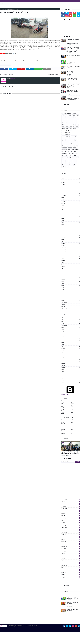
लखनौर (71, 155)
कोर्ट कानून (71, 201)
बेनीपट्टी (66, 145)
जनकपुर (63, 126)
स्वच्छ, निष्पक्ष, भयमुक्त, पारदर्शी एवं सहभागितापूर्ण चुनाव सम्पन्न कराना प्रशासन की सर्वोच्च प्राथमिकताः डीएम (73, 98)
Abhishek (13, 78)
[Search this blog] (68, 462)
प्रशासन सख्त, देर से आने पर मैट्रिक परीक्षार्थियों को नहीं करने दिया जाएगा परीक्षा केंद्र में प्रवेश (72, 73)
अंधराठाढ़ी (4, 9)
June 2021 (71, 520)
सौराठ (75, 164)
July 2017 (71, 574)
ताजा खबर (6, 64)
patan (63, 115)
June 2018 (71, 555)
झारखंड (67, 128)
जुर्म (73, 126)
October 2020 (71, 525)
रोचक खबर (67, 155)
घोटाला (74, 124)
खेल (71, 212)
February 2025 (71, 499)
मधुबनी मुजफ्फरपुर (64, 149)
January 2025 (71, 501)
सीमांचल (63, 164)
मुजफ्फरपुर (76, 149)
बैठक (69, 145)
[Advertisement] (70, 472)
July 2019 (71, 536)
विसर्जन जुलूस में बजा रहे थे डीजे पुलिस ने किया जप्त (73, 67)
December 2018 (71, 546)
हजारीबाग (63, 166)
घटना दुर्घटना (71, 216)
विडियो (63, 159)
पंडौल (71, 270)
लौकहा (70, 157)
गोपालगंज (71, 214)
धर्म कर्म (71, 138)
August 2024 (71, 503)
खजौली (71, 205)
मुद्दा (62, 151)
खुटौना (71, 209)
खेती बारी (71, 210)
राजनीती (73, 153)
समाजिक (71, 361)
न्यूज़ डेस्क (71, 266)
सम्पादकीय (71, 363)
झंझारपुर (77, 126)
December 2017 (71, 565)
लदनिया (75, 155)
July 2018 (71, 553)
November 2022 (71, 513)
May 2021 (71, 522)
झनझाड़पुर (63, 128)
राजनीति (69, 153)
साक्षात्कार (71, 365)
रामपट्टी (76, 153)
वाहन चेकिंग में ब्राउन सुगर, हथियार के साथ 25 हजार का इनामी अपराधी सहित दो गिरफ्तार (73, 79)
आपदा (75, 117)
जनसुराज (67, 126)
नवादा (74, 138)
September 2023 (71, 511)
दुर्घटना (75, 136)
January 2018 (71, 563)
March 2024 (71, 506)
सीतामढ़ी (71, 371)
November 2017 (71, 567)
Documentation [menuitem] (30, 4)
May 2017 (71, 577)
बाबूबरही (71, 143)
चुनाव (77, 124)
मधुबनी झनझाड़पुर (64, 147)
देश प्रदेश (63, 138)
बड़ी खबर (63, 143)
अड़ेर (66, 115)
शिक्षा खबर (69, 159)
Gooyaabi (19, 630)
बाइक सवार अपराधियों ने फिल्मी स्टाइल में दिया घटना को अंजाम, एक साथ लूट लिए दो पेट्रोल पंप (70, 453)
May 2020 (71, 529)
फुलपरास (71, 281)
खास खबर (71, 207)
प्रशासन (71, 277)
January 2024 (71, 510)
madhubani (69, 113)
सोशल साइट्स (71, 164)
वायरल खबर (77, 157)
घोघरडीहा (70, 124)
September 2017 (71, 570)
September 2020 (71, 527)
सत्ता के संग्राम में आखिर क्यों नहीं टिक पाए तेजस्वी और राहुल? (73, 610)
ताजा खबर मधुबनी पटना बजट (66, 136)
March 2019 (71, 541)
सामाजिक (71, 367)
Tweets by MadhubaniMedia (66, 594)
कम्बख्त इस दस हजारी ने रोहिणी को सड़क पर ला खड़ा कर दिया (73, 56)
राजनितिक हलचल (64, 153)
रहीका (68, 151)
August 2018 (71, 551)
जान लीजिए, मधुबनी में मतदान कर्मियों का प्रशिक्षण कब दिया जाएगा (73, 85)
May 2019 (71, 537)
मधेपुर (73, 149)
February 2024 (71, 508)
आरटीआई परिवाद (71, 195)
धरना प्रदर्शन (67, 138)
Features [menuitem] (16, 4)
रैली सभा (63, 155)
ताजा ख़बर (63, 130)
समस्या (10, 64)
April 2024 (71, 504)
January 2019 (71, 544)
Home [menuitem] (12, 4)
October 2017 (71, 569)
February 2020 (71, 530)
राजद (71, 151)
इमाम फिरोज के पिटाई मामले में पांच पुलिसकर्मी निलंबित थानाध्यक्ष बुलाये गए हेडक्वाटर (72, 604)
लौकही (73, 157)
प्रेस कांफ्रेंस (71, 279)
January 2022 (71, 518)
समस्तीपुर (71, 357)
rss (71, 430)
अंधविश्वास (63, 117)
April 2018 (71, 558)
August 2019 (71, 534)
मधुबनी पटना (70, 147)
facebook (63, 419)
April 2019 (71, 539)
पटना (71, 268)
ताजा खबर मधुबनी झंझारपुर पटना (66, 132)
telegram (63, 432)
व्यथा (66, 159)
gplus (72, 422)
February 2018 (71, 562)
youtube (72, 433)
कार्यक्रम (71, 199)
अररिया (72, 117)
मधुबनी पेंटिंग (74, 147)
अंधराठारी (73, 115)
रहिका (65, 151)
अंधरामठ (77, 115)
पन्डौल (71, 272)
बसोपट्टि (67, 143)
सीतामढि (71, 369)
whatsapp (63, 423)
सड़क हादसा (74, 159)
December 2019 (71, 532)
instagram (63, 422)
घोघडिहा (63, 124)
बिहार (62, 145)
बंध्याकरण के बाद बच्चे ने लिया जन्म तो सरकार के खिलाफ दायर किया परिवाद (72, 61)
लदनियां (63, 157)
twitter (72, 419)
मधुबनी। (69, 149)
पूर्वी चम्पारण (71, 275)
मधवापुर (72, 145)
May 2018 (71, 556)
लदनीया (67, 157)
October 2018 (71, 548)
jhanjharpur (64, 113)
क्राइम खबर (71, 203)
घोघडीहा (67, 124)
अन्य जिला (67, 117)
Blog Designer (9, 630)
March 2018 (71, 560)
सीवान (66, 164)
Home (2, 9)
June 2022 (71, 515)
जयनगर (71, 126)
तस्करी (70, 128)
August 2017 (71, 572)
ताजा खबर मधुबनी (68, 130)
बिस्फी (78, 143)
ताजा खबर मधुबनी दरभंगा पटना (66, 134)
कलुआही (71, 197)
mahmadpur (74, 113)
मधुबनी (76, 145)
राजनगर (75, 151)
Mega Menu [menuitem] (23, 4)
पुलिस (71, 273)
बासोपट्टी (74, 143)
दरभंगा (72, 136)
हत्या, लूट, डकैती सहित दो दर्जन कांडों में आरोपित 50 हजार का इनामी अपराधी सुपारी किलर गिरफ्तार (72, 91)
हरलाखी (67, 166)
